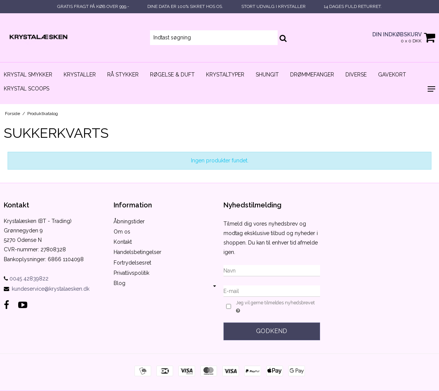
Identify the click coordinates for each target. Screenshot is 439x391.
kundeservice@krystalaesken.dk (50, 289)
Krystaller (80, 75)
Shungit (267, 75)
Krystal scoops (26, 89)
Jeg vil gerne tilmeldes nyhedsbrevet (275, 307)
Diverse (356, 75)
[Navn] (271, 270)
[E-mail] (271, 291)
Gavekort (392, 75)
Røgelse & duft (172, 75)
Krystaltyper (225, 75)
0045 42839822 (26, 279)
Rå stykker (123, 75)
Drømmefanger (312, 75)
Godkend (271, 331)
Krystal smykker (28, 75)
